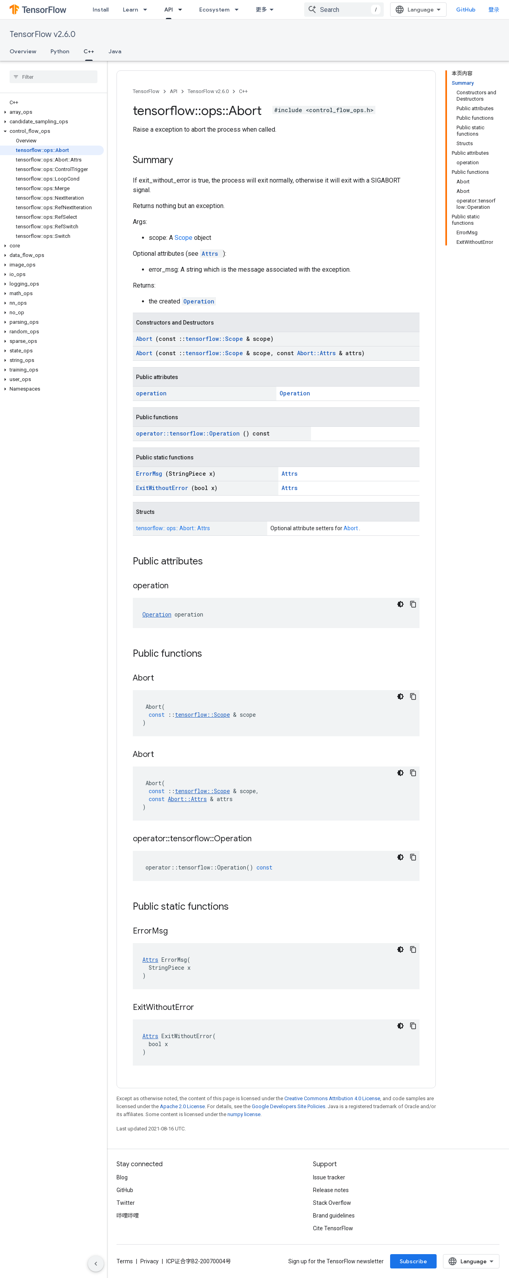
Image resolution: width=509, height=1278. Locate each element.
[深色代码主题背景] (400, 604)
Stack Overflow (332, 1203)
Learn (130, 9)
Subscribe (413, 1261)
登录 (493, 9)
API (173, 91)
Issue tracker (329, 1177)
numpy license (243, 1114)
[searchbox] (53, 76)
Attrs (211, 253)
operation (151, 393)
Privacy (149, 1261)
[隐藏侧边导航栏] (96, 1264)
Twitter (126, 1203)
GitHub (466, 9)
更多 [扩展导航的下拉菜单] (261, 9)
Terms (125, 1261)
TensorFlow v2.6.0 (43, 34)
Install (101, 9)
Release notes (331, 1190)
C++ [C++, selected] (89, 51)
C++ (243, 91)
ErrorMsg (150, 473)
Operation (198, 301)
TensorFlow (146, 91)
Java (115, 51)
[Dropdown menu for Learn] (147, 9)
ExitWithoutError (163, 488)
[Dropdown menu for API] (182, 9)
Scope (184, 237)
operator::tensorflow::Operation (189, 433)
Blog (122, 1177)
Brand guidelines (334, 1215)
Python (60, 51)
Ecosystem (214, 9)
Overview (23, 51)
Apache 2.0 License (182, 1106)
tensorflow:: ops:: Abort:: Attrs (173, 528)
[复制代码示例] (413, 604)
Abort (145, 338)
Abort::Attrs (318, 353)
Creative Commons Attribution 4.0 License (332, 1098)
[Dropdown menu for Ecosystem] (239, 9)
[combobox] (344, 9)
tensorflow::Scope (215, 338)
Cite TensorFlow (333, 1228)
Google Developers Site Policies (288, 1106)
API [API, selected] (168, 9)
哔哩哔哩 (128, 1215)
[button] (52, 112)
